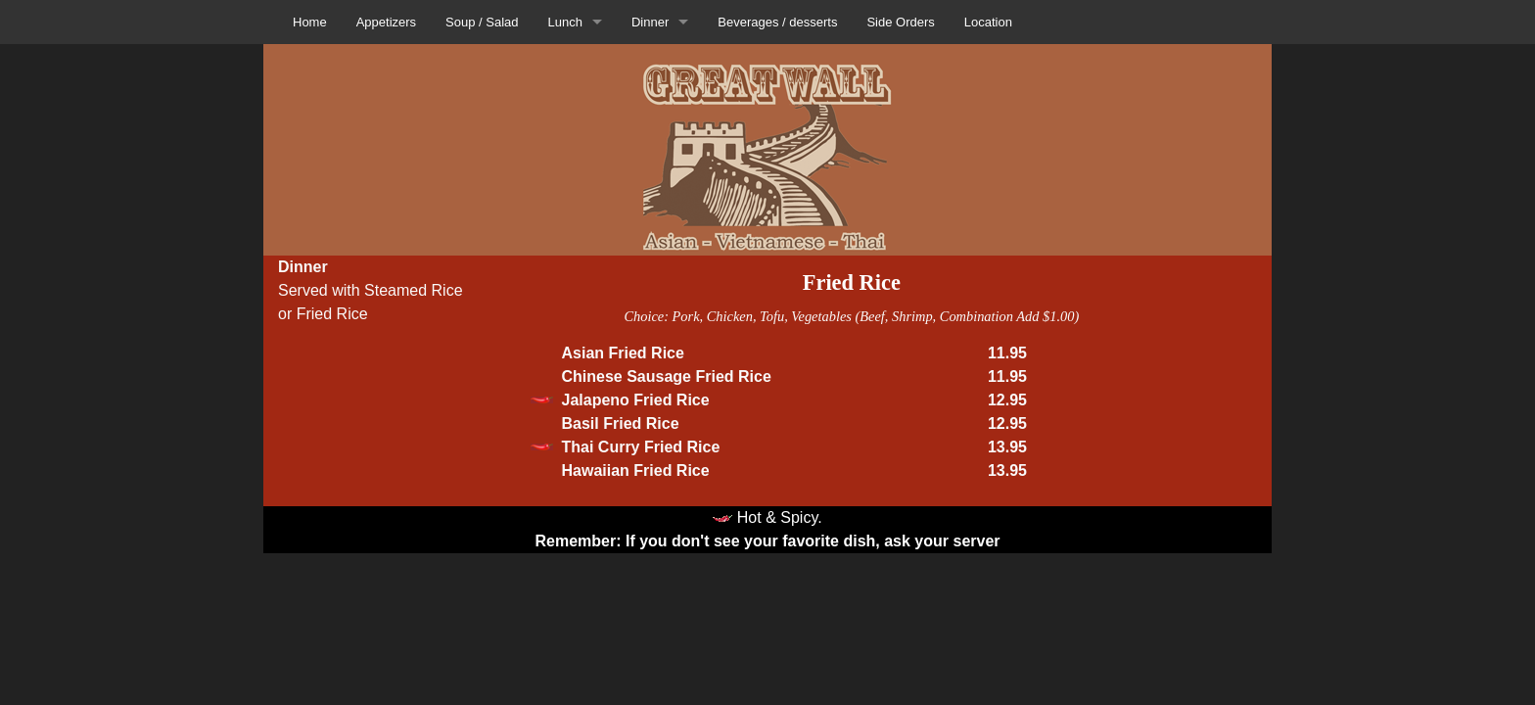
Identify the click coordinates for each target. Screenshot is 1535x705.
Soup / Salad (481, 22)
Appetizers (386, 22)
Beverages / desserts (777, 22)
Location (988, 22)
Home (310, 22)
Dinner (650, 22)
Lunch (565, 22)
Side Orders (900, 22)
